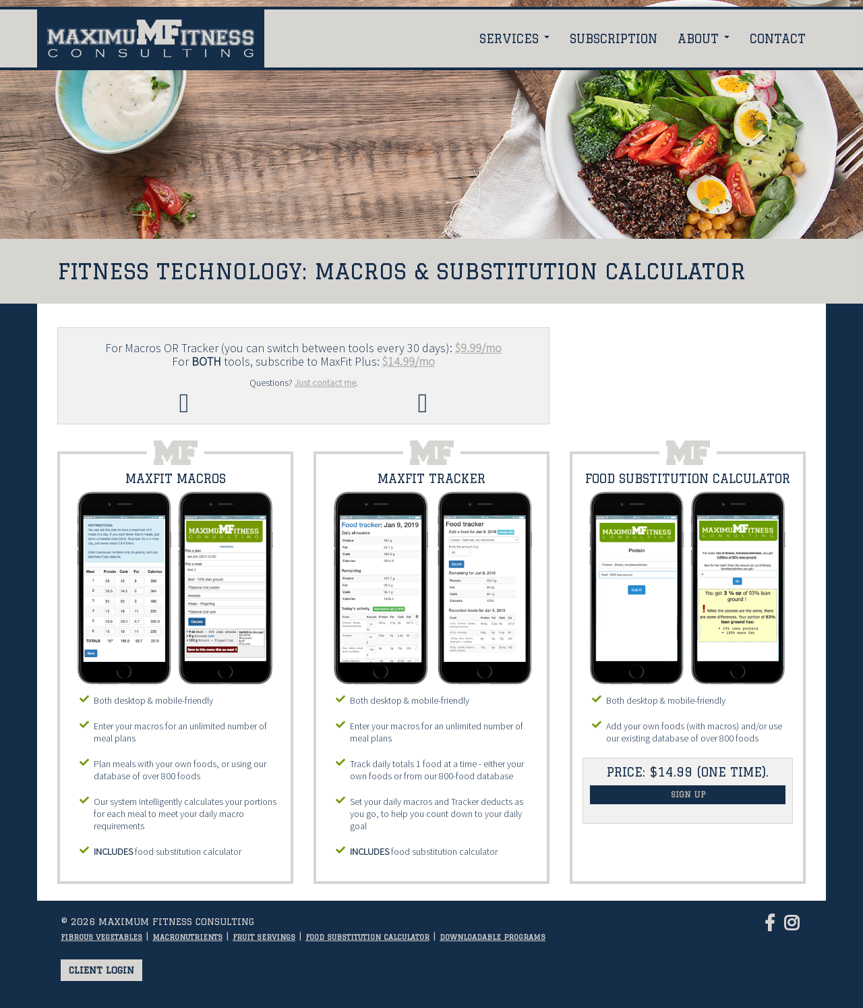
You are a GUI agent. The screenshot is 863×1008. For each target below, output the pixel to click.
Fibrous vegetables (101, 937)
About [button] (704, 38)
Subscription (613, 38)
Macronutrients (187, 937)
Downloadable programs (492, 937)
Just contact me (325, 382)
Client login (101, 970)
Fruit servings (264, 937)
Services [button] (514, 38)
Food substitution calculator (367, 937)
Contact (778, 38)
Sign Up (688, 794)
